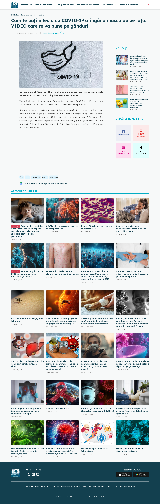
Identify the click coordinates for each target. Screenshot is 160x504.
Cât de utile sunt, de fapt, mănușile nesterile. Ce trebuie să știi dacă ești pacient (132, 274)
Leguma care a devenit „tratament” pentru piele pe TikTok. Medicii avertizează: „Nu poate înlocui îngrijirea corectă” (139, 75)
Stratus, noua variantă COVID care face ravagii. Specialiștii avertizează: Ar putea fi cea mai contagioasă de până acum (132, 322)
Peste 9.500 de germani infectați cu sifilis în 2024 (97, 227)
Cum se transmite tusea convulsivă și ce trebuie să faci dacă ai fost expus (131, 229)
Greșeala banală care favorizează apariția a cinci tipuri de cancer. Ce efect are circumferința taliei (139, 60)
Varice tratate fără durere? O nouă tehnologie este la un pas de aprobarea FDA (139, 89)
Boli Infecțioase (39, 15)
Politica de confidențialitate (62, 486)
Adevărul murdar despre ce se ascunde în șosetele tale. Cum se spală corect (132, 411)
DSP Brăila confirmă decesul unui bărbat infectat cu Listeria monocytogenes (27, 451)
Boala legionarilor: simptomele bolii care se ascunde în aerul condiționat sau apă (26, 411)
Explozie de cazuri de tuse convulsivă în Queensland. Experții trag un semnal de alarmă (94, 365)
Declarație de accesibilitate (125, 486)
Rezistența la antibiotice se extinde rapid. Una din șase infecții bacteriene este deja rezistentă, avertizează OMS (95, 275)
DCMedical (15, 15)
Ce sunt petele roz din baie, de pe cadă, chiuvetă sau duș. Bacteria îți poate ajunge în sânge (132, 364)
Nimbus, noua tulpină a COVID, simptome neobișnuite (131, 449)
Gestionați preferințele (96, 486)
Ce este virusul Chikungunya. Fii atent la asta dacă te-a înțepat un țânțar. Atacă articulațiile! (61, 321)
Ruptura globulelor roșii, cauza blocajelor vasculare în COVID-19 (97, 409)
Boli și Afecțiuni (26, 15)
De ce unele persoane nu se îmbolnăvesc (94, 449)
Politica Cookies (80, 486)
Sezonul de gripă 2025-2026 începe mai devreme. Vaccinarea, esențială (27, 274)
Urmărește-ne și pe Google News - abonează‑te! (45, 183)
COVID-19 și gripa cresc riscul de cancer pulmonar (62, 227)
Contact (110, 486)
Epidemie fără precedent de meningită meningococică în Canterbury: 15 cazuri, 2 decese (61, 451)
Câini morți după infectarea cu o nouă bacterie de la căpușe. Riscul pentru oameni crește (97, 321)
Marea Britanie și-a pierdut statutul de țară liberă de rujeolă (62, 272)
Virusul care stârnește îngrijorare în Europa (27, 319)
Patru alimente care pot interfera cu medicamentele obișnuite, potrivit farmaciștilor (139, 103)
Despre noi (29, 486)
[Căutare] (148, 4)
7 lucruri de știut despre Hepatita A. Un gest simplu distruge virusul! (27, 364)
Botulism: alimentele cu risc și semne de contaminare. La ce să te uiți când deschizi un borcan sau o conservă (62, 365)
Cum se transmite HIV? (57, 408)
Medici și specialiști (42, 486)
